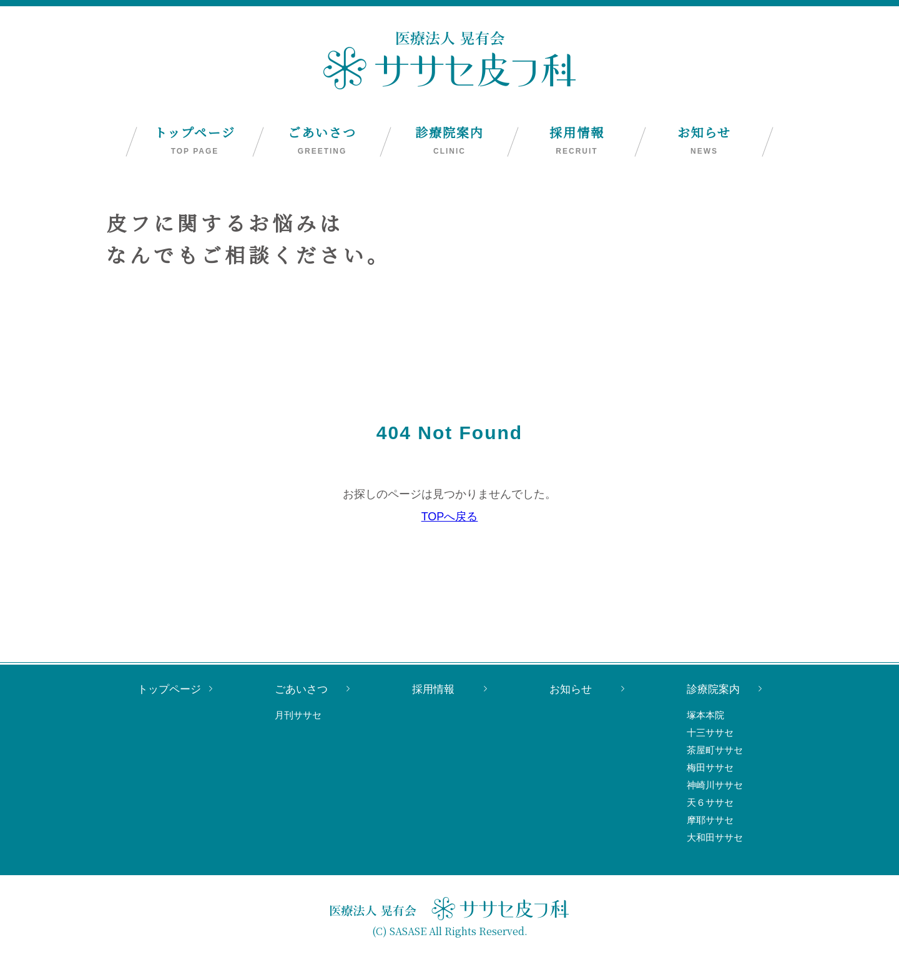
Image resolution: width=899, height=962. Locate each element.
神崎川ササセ (715, 785)
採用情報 (577, 140)
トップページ (194, 140)
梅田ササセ (710, 767)
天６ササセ (710, 802)
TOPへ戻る (449, 516)
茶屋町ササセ (715, 750)
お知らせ (704, 140)
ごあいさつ (322, 140)
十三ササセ (710, 732)
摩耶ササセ (710, 820)
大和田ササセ (715, 837)
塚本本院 (705, 715)
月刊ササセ (298, 715)
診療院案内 (449, 140)
